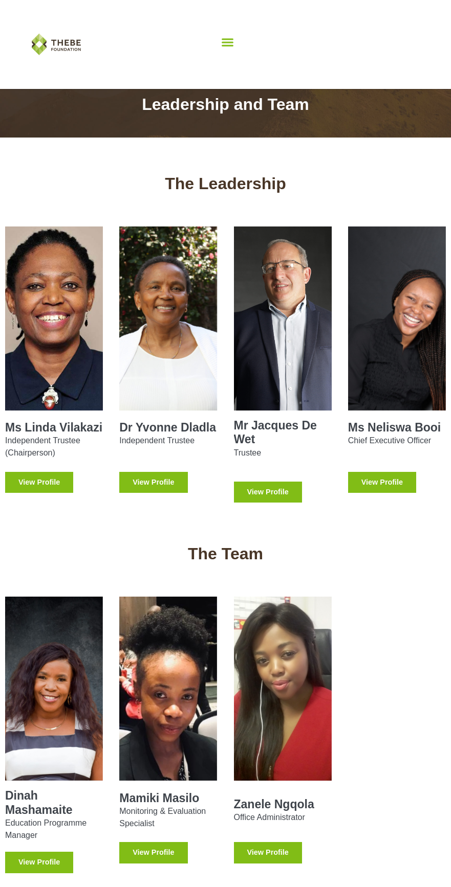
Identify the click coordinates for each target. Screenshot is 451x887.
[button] (227, 42)
